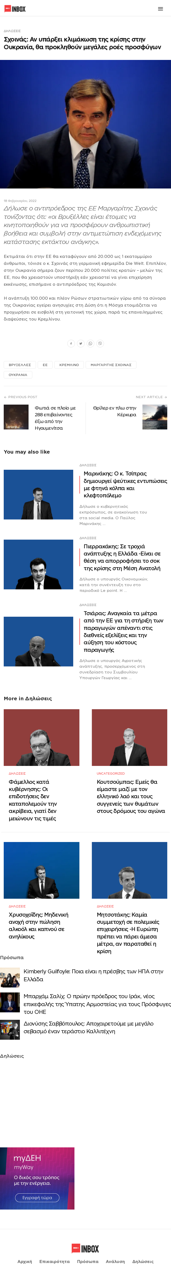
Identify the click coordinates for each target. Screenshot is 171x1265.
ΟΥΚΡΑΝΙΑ (18, 375)
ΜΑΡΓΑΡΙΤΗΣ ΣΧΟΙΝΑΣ (111, 365)
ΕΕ (45, 365)
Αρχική (24, 1242)
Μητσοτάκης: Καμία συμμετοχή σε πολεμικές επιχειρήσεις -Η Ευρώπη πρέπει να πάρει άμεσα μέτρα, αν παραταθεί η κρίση (128, 919)
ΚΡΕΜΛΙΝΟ (69, 365)
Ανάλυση (115, 1242)
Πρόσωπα (88, 1242)
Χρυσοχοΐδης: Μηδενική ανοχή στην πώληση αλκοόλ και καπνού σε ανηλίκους (38, 912)
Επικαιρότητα (54, 1242)
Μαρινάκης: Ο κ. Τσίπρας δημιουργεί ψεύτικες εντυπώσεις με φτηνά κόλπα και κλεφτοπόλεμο (125, 484)
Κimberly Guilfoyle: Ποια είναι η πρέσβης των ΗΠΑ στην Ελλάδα (93, 962)
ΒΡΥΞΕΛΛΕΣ (20, 365)
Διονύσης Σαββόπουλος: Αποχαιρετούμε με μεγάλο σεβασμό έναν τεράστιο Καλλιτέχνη (88, 1014)
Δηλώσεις (12, 31)
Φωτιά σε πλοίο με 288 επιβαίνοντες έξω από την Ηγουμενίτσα (55, 418)
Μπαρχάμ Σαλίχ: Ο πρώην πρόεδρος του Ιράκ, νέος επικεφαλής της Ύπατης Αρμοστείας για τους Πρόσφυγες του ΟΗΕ (97, 990)
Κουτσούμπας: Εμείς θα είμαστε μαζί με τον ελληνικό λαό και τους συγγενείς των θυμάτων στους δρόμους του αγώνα (131, 789)
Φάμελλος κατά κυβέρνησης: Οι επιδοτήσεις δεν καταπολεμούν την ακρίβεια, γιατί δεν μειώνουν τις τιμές (33, 793)
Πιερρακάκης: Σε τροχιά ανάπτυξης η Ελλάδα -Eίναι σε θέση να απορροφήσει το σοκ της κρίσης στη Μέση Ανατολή (122, 557)
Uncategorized (111, 766)
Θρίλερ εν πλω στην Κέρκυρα (114, 411)
